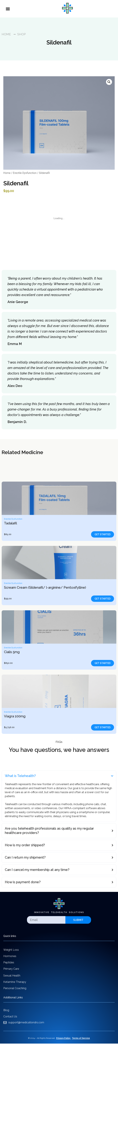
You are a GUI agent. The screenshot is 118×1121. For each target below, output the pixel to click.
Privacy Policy (63, 1042)
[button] (7, 8)
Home (6, 173)
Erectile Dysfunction (25, 173)
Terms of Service (81, 1042)
